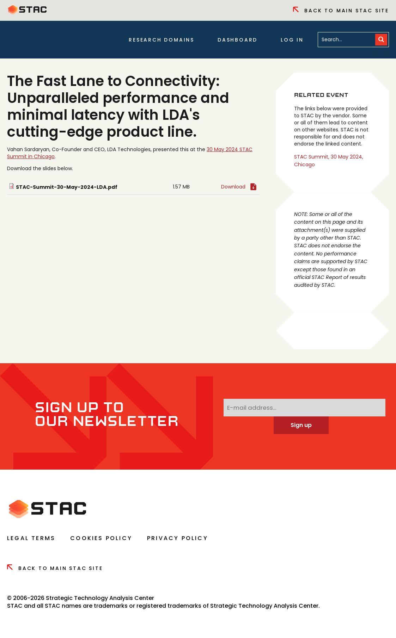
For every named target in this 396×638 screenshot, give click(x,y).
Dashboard (237, 40)
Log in (292, 40)
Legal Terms (31, 538)
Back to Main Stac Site (341, 10)
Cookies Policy (101, 538)
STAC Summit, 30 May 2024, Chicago (328, 160)
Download (233, 186)
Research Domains (161, 40)
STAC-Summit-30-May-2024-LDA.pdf (66, 187)
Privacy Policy (177, 538)
